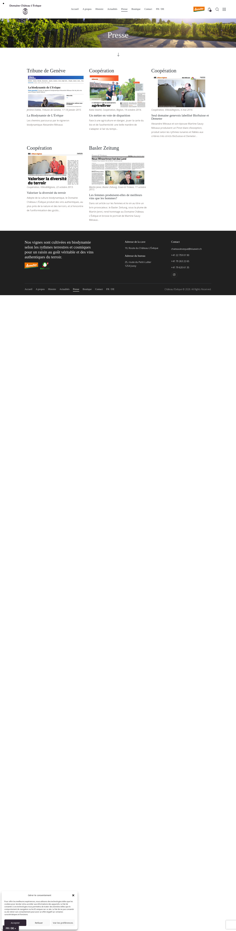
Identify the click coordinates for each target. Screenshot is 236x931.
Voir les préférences (63, 922)
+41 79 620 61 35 (180, 267)
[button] (73, 895)
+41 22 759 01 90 (180, 255)
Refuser (39, 922)
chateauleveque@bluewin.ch (186, 249)
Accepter (15, 922)
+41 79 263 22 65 (180, 261)
